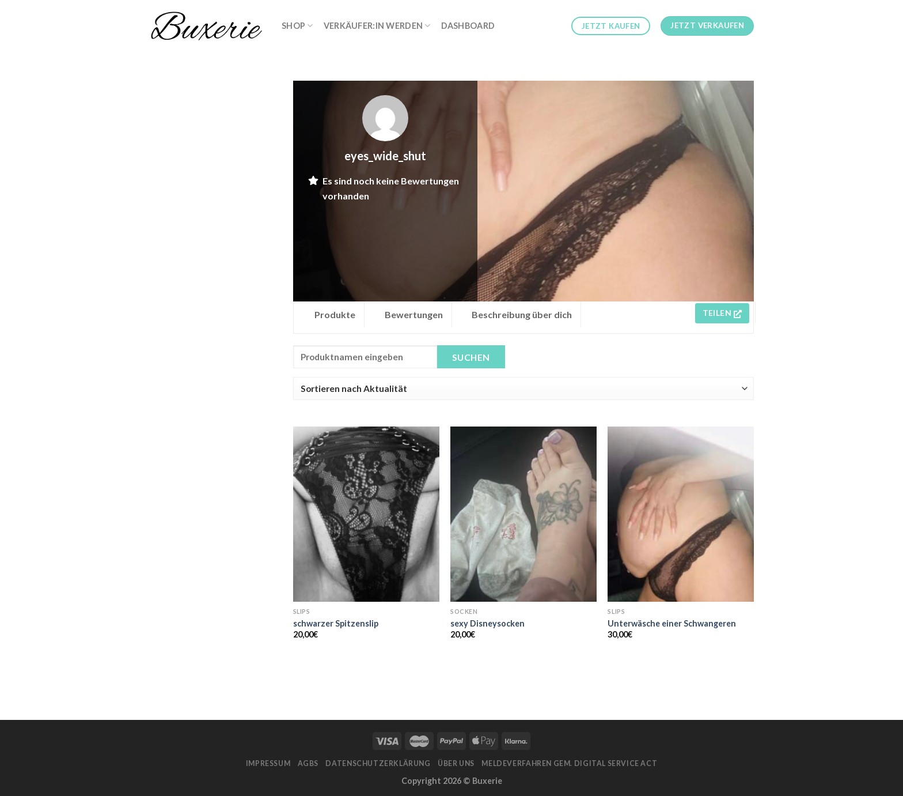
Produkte (334, 314)
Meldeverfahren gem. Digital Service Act (569, 763)
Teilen (722, 313)
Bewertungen (414, 314)
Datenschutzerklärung (377, 763)
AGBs (308, 763)
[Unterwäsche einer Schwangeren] (681, 514)
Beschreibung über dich (522, 314)
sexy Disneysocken (487, 623)
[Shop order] (523, 388)
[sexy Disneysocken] (523, 514)
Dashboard (468, 26)
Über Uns (456, 763)
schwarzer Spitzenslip (335, 623)
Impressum (268, 763)
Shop (297, 25)
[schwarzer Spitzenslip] (366, 514)
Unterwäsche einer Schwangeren (672, 623)
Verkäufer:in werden (377, 25)
